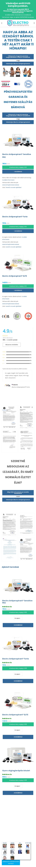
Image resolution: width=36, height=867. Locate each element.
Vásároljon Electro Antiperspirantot (18, 64)
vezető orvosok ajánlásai (13, 247)
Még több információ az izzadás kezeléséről (18, 492)
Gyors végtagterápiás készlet (16, 770)
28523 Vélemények (7, 338)
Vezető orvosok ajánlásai (13, 187)
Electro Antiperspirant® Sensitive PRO (17, 601)
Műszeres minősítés (11, 345)
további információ (8, 180)
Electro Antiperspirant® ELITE (15, 714)
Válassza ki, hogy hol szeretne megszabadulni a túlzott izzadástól (18, 56)
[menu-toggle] (1, 23)
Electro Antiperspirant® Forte (15, 658)
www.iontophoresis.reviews (10, 185)
